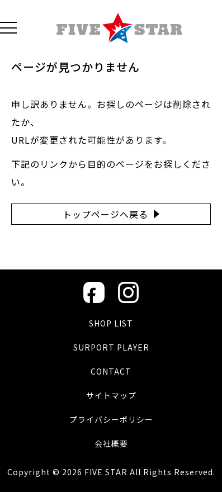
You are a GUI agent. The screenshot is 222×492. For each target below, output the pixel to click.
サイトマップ (111, 395)
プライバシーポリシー (111, 419)
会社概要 (111, 443)
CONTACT (111, 371)
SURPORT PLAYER (111, 347)
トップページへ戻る (105, 214)
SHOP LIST (111, 323)
